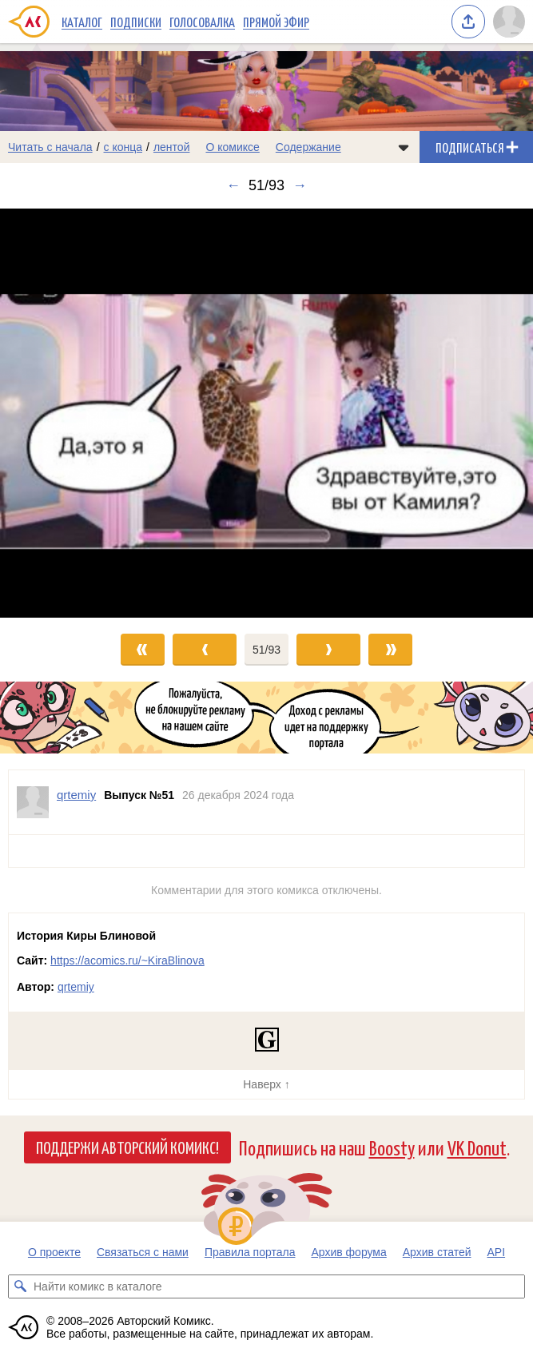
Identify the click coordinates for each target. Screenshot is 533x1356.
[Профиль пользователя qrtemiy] (33, 802)
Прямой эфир (276, 21)
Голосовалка (202, 21)
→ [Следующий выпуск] (299, 185)
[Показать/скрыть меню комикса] (404, 147)
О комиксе (232, 147)
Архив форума (348, 1252)
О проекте (54, 1252)
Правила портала (250, 1252)
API (496, 1252)
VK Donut (477, 1147)
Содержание (308, 147)
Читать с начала (50, 147)
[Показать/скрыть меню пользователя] (509, 21)
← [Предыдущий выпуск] (233, 185)
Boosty (392, 1147)
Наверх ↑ (266, 1084)
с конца (123, 147)
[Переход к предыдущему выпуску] (66, 413)
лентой (171, 147)
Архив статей (437, 1252)
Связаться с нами (143, 1252)
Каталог (82, 21)
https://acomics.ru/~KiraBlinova (127, 960)
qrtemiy (76, 986)
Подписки (135, 21)
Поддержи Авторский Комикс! (127, 1146)
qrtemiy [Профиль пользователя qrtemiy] (76, 794)
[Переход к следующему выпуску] (266, 413)
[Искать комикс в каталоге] (20, 1286)
